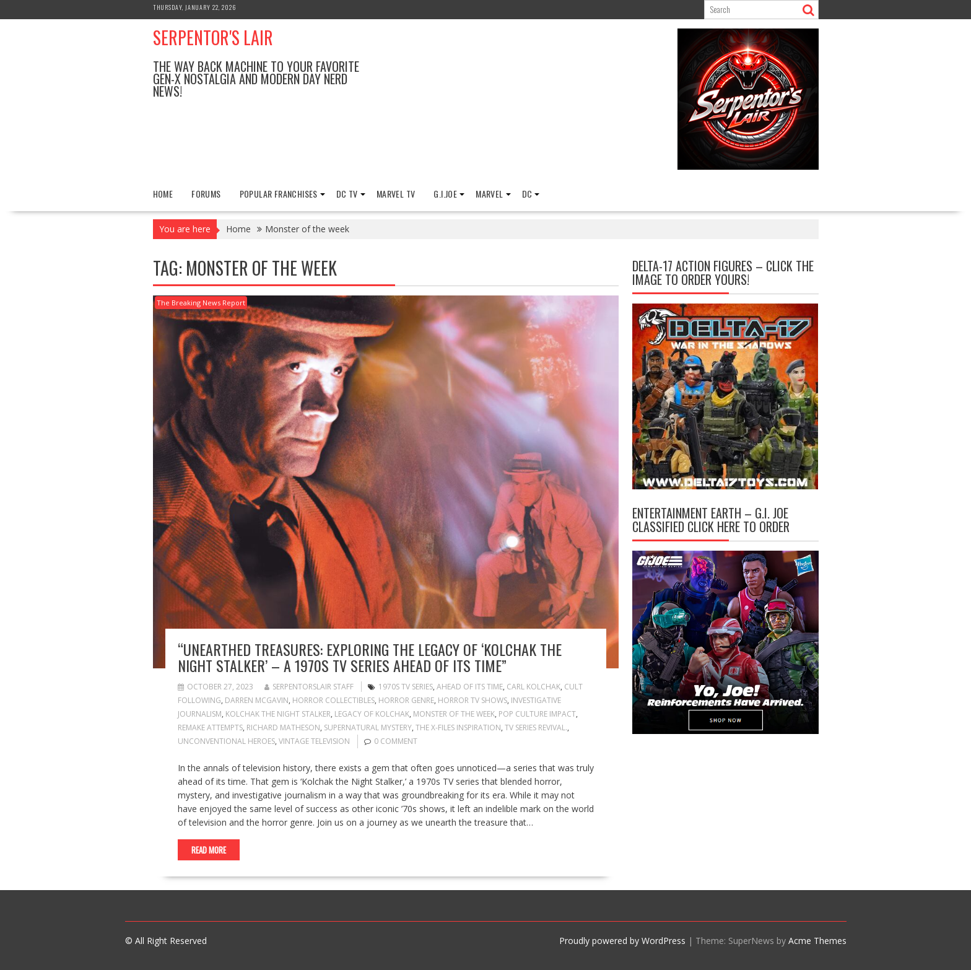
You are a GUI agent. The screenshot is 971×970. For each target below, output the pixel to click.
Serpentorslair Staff (309, 686)
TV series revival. (536, 727)
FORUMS (205, 193)
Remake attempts (210, 727)
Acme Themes (817, 940)
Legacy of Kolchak (371, 714)
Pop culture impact (537, 714)
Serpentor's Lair (213, 37)
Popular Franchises (279, 193)
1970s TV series (405, 686)
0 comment (395, 741)
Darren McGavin (257, 700)
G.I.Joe (445, 193)
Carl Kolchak (533, 686)
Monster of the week (454, 714)
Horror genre (406, 700)
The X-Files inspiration (458, 727)
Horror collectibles (333, 700)
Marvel (489, 193)
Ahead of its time (470, 686)
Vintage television (314, 741)
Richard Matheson (283, 727)
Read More (208, 850)
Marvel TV (396, 193)
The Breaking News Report (201, 302)
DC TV (347, 193)
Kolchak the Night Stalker (278, 714)
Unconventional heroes (226, 741)
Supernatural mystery (368, 727)
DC (527, 193)
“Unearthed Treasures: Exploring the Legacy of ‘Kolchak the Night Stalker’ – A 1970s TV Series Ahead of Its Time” (370, 657)
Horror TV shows (472, 700)
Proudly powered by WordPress (622, 940)
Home (163, 193)
